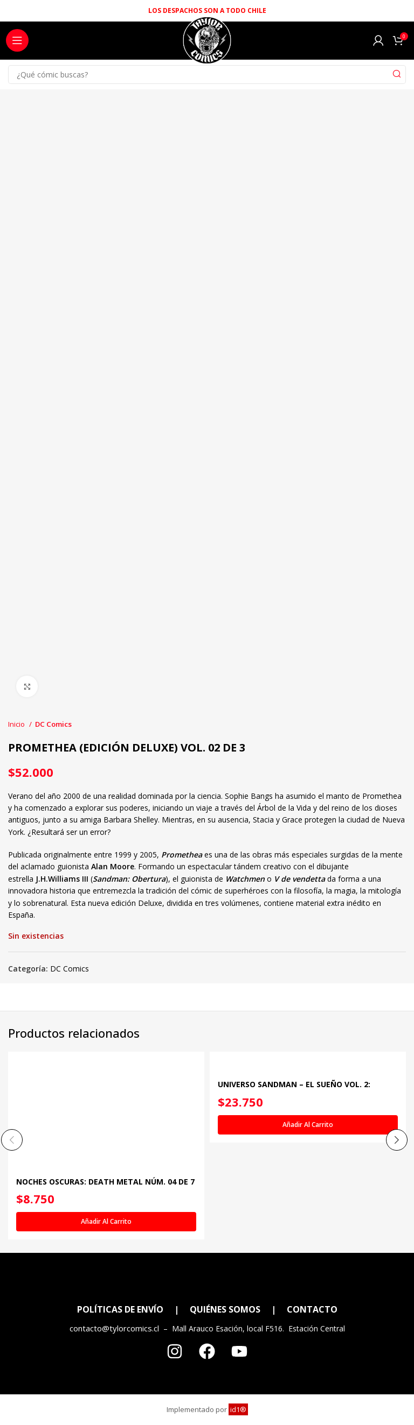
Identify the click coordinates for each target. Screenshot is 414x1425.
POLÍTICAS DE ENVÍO (120, 1309)
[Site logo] (207, 43)
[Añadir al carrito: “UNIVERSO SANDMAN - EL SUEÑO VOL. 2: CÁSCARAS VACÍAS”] (308, 1125)
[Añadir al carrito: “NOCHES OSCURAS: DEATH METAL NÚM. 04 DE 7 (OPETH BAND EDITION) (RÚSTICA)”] (106, 1222)
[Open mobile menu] (17, 40)
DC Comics (53, 724)
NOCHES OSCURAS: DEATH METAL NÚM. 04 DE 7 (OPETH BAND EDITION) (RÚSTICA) (105, 1187)
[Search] (207, 74)
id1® (238, 1409)
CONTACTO (312, 1309)
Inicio (17, 724)
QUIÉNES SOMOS (225, 1309)
